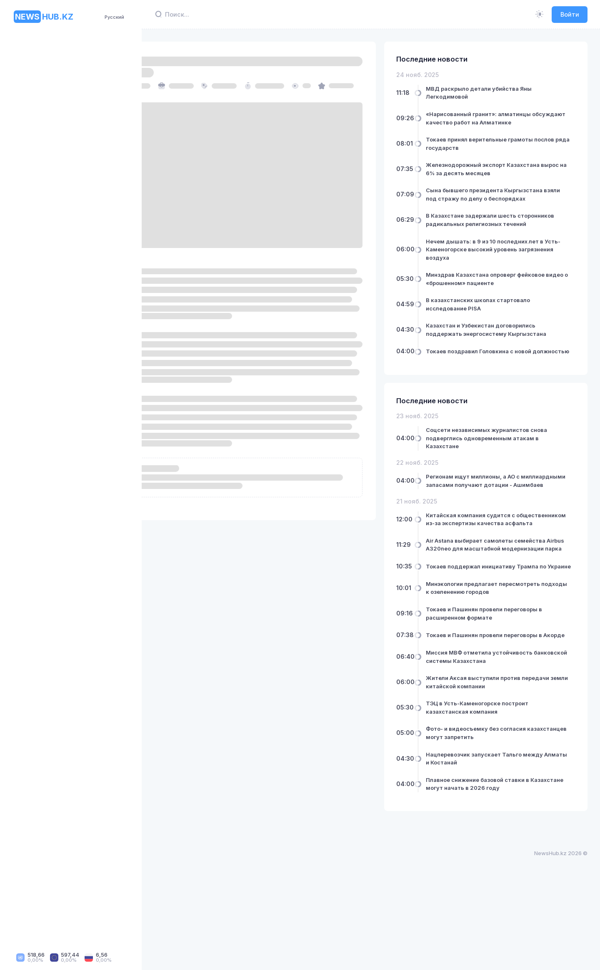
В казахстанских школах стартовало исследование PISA (506, 328)
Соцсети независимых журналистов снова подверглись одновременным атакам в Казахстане (506, 477)
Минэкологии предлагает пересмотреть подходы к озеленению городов (511, 659)
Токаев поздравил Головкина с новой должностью (506, 387)
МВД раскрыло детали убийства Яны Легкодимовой (507, 92)
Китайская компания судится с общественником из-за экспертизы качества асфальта (504, 571)
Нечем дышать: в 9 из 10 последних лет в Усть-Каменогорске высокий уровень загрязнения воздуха (512, 265)
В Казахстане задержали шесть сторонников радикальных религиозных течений (511, 232)
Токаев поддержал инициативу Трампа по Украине (510, 634)
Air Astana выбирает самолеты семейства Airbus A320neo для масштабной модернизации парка (502, 604)
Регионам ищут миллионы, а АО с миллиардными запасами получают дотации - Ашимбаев (505, 524)
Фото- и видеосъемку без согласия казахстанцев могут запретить (504, 812)
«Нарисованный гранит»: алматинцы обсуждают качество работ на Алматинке (506, 122)
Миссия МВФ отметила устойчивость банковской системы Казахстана (507, 736)
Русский (114, 17)
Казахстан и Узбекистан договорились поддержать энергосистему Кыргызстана (508, 358)
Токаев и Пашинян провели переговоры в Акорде (512, 710)
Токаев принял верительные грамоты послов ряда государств (507, 151)
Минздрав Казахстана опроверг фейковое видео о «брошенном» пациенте (499, 299)
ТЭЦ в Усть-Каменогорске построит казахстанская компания (505, 786)
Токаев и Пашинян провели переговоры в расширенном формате (512, 685)
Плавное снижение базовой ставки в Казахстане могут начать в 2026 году (508, 863)
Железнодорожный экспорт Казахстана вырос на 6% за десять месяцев (511, 177)
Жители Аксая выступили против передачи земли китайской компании (507, 761)
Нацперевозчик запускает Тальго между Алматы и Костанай (512, 837)
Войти (569, 14)
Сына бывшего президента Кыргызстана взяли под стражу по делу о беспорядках (512, 202)
